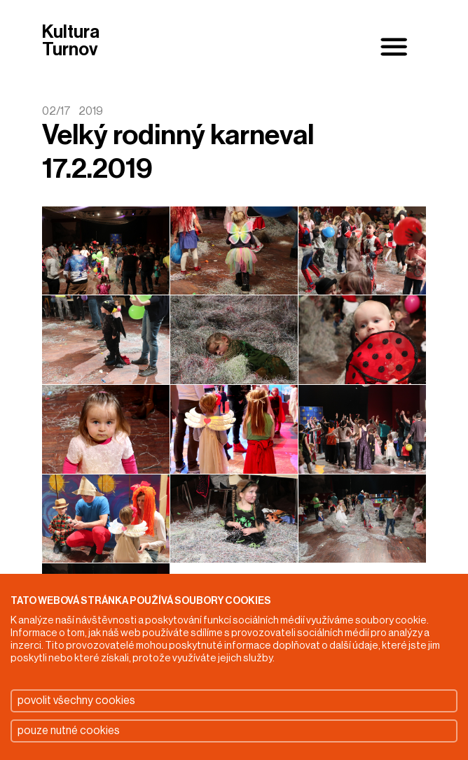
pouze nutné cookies (69, 730)
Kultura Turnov (70, 41)
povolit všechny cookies (76, 700)
